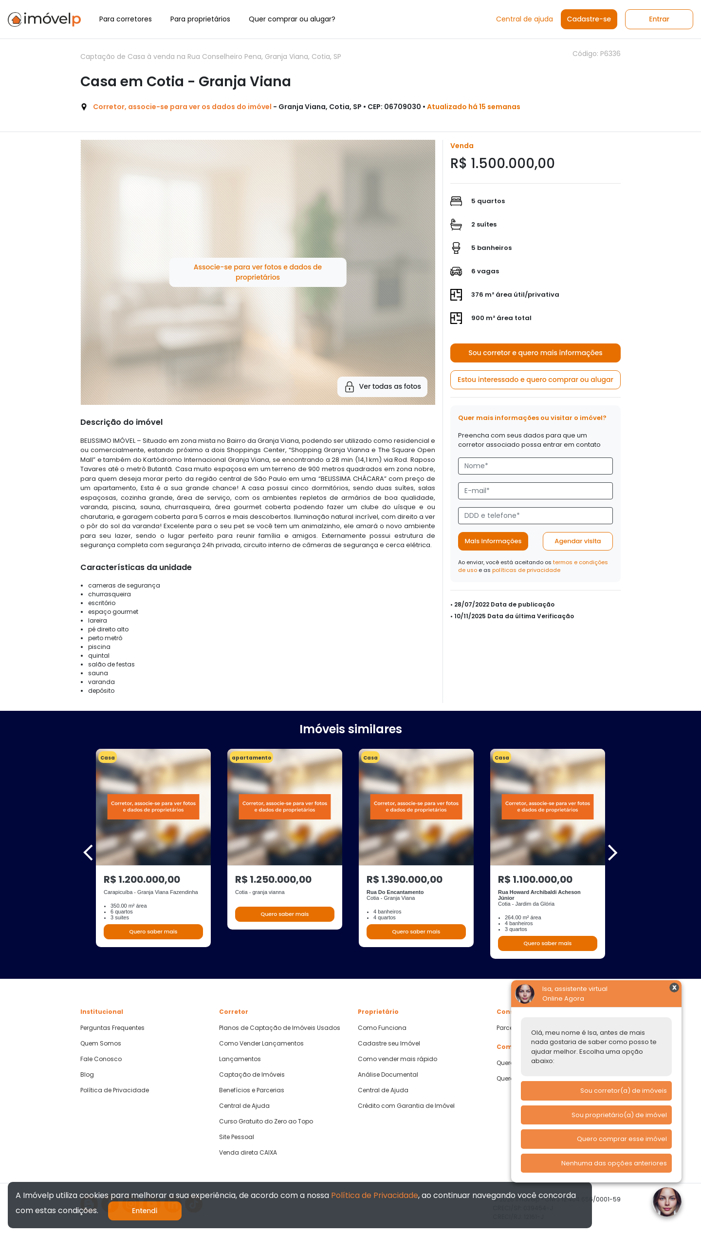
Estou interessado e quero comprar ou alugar (535, 379)
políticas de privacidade (526, 570)
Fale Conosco (101, 1059)
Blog (87, 1075)
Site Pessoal (236, 1137)
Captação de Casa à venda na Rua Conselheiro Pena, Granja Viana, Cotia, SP (210, 56)
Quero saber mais (153, 931)
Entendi (145, 1211)
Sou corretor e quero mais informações (535, 353)
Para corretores (125, 19)
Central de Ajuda (244, 1106)
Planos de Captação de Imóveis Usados (279, 1028)
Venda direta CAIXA (248, 1153)
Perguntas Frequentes (112, 1028)
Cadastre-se (589, 19)
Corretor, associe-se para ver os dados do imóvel (182, 107)
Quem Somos (100, 1043)
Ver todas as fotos (382, 387)
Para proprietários (200, 19)
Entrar (659, 19)
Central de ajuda (524, 19)
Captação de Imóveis (252, 1075)
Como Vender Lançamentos (261, 1043)
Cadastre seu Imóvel (389, 1043)
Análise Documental (388, 1075)
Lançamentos (240, 1059)
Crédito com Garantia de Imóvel (406, 1106)
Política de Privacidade (114, 1090)
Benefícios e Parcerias (251, 1090)
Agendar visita (577, 541)
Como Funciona (382, 1028)
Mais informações (493, 541)
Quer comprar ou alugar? (292, 19)
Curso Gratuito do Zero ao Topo (266, 1121)
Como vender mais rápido (397, 1059)
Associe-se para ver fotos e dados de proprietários (258, 272)
